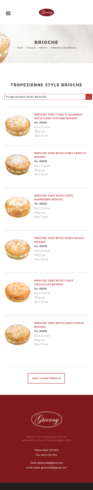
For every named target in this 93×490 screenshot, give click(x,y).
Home (20, 47)
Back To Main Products (46, 378)
